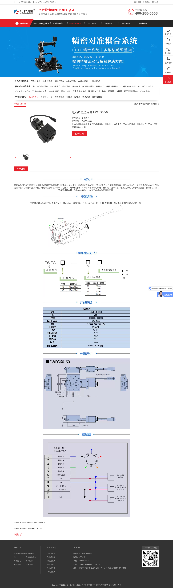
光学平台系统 (88, 86)
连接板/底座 (54, 91)
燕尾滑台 (44, 97)
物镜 (104, 91)
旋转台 (77, 97)
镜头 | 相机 (66, 91)
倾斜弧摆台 (97, 97)
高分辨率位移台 (57, 97)
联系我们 (146, 2)
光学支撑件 (145, 91)
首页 (135, 104)
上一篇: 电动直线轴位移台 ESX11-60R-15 (29, 522)
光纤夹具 (76, 86)
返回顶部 (168, 80)
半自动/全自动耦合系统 (60, 86)
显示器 (111, 91)
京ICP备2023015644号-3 (111, 585)
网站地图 (155, 2)
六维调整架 (35, 81)
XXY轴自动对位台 (145, 86)
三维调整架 (71, 81)
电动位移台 (33, 97)
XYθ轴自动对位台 (22, 91)
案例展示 (137, 2)
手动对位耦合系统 (40, 86)
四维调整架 (59, 81)
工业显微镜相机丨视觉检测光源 (86, 91)
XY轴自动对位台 (39, 91)
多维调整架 (58, 23)
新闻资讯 (92, 23)
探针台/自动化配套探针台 (107, 86)
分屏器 (119, 91)
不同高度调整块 (131, 91)
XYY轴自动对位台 (128, 86)
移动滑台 (86, 97)
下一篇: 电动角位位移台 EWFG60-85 (28, 529)
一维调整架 (95, 81)
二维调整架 (83, 81)
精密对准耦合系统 (41, 23)
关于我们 (126, 23)
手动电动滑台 (75, 23)
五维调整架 (47, 81)
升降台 (69, 97)
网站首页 (24, 23)
